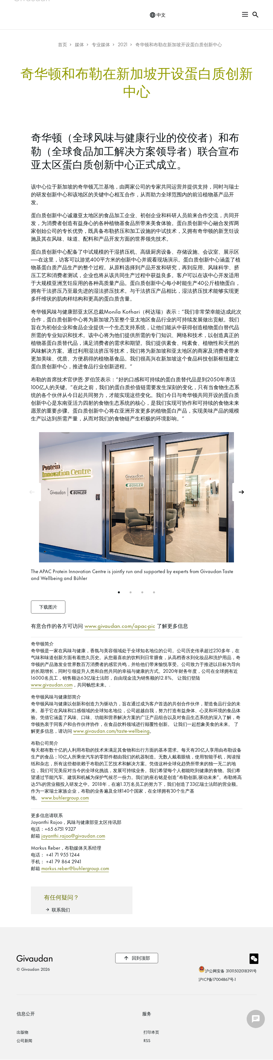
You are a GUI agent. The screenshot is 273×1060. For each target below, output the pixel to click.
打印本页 (151, 1031)
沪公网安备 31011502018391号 (231, 970)
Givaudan (34, 958)
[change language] (157, 15)
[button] (245, 14)
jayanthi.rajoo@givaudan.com (73, 835)
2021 (123, 44)
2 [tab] (131, 592)
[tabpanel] (136, 507)
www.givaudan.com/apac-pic (120, 625)
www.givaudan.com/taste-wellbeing (111, 730)
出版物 (22, 1031)
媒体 (79, 44)
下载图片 (48, 606)
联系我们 (61, 909)
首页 (62, 44)
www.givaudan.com (52, 684)
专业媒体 (101, 44)
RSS (146, 1040)
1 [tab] (119, 592)
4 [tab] (154, 592)
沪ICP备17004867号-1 (217, 979)
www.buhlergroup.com (65, 797)
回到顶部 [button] (141, 957)
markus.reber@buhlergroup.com (75, 868)
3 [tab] (142, 592)
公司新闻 (24, 1040)
